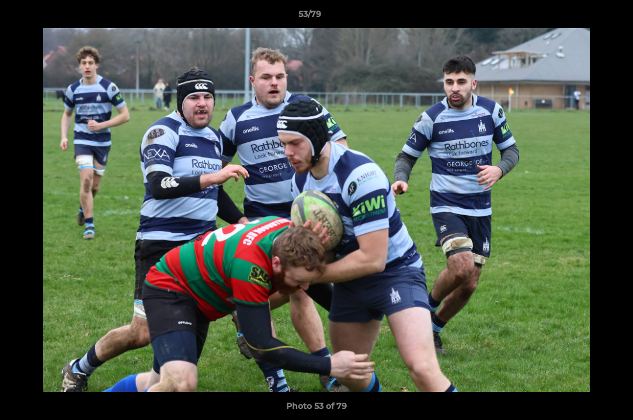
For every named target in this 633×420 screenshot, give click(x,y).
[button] (584, 17)
